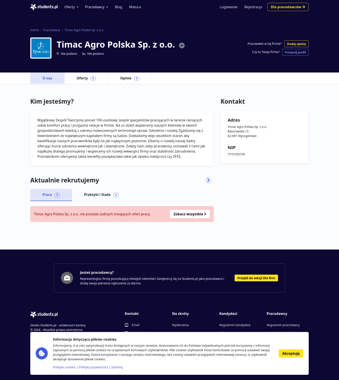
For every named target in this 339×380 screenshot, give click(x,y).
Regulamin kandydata (234, 325)
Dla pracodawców (288, 7)
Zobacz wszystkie (190, 214)
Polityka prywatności (93, 367)
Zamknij (117, 367)
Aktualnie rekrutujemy (121, 180)
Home (34, 30)
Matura (135, 7)
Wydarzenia (180, 325)
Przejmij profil (295, 52)
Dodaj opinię (296, 44)
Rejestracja (253, 7)
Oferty (69, 7)
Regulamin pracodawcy (283, 325)
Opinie (129, 78)
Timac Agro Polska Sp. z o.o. (84, 30)
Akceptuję (291, 353)
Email (135, 325)
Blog (118, 7)
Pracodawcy (95, 7)
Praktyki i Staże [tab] (101, 194)
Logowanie (228, 7)
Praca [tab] (51, 194)
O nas (47, 78)
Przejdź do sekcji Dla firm (256, 278)
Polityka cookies (64, 367)
